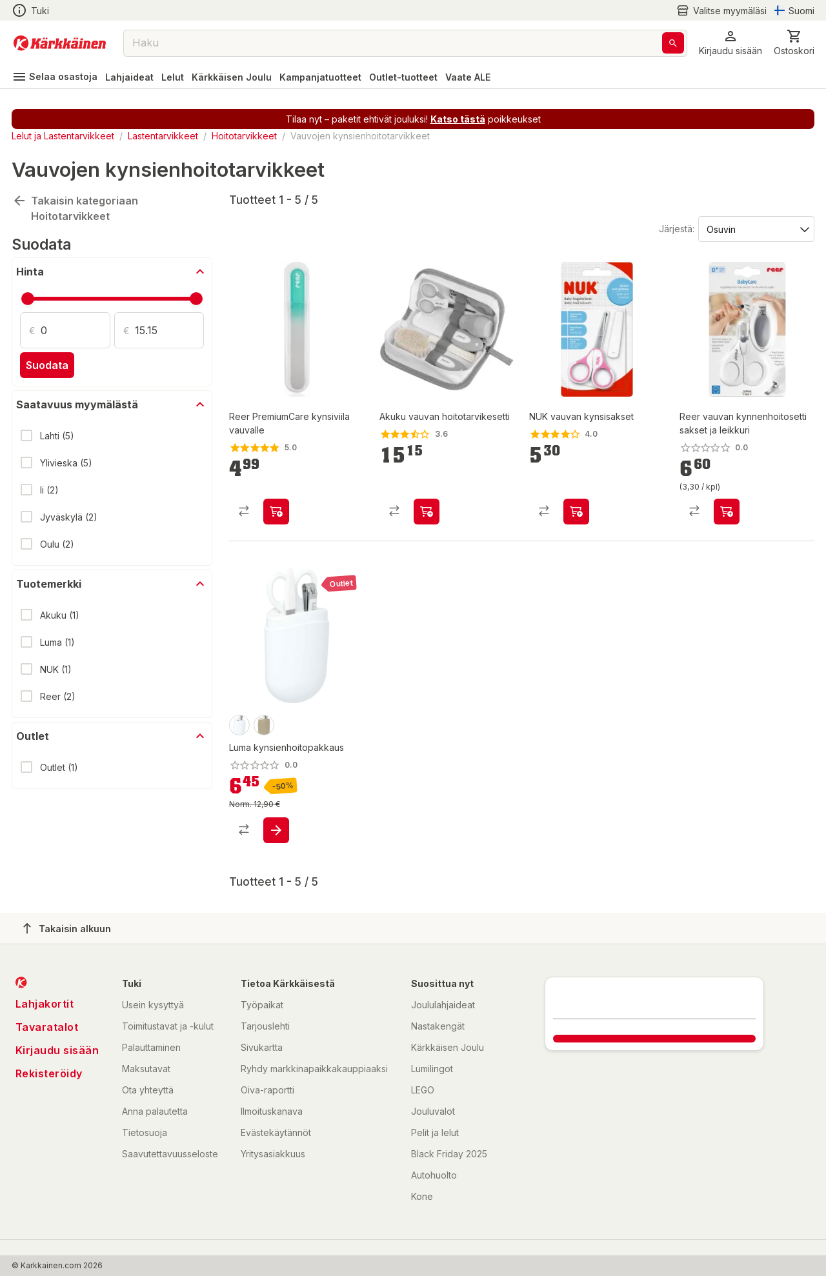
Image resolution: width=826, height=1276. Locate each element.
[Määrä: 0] (75, 330)
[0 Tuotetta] (794, 42)
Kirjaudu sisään (57, 1050)
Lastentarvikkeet (163, 135)
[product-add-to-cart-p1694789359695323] (276, 830)
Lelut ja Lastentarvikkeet (63, 135)
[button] (730, 43)
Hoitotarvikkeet (244, 135)
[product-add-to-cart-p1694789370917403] (727, 511)
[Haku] (673, 43)
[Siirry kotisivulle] (60, 43)
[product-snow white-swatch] (239, 725)
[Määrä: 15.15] (170, 330)
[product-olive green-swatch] (264, 725)
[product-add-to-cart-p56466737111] (276, 511)
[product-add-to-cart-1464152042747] (576, 511)
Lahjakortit (44, 1003)
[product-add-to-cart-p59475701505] (426, 511)
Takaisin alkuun (67, 928)
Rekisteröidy (49, 1073)
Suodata (47, 365)
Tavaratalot (47, 1027)
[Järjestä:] (755, 228)
